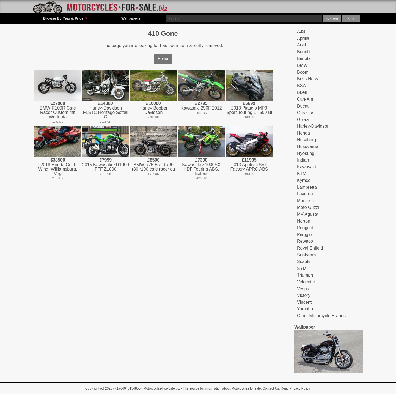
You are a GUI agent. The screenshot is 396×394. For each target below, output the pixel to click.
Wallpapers (130, 18)
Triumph (305, 275)
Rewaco (305, 241)
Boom (303, 72)
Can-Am (305, 99)
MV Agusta (307, 214)
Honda (303, 133)
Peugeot (305, 227)
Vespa (303, 288)
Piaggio (304, 234)
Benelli (303, 52)
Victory (303, 295)
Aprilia (303, 38)
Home (163, 58)
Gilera (303, 119)
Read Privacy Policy (295, 388)
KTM (301, 173)
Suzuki (303, 261)
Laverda (305, 193)
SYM (302, 268)
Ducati (303, 106)
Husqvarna (307, 146)
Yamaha (305, 309)
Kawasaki (306, 167)
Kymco (303, 180)
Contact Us (271, 388)
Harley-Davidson (313, 126)
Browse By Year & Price (65, 18)
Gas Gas (305, 112)
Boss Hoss (307, 78)
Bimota (304, 58)
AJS (301, 31)
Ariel (301, 45)
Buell (302, 92)
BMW (302, 65)
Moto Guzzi (308, 207)
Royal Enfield (310, 248)
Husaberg (306, 140)
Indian (303, 160)
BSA (301, 85)
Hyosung (305, 153)
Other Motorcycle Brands (321, 315)
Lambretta (307, 187)
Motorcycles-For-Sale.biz (162, 388)
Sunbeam (306, 255)
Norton (303, 221)
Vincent (304, 302)
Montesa (305, 200)
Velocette (306, 282)
